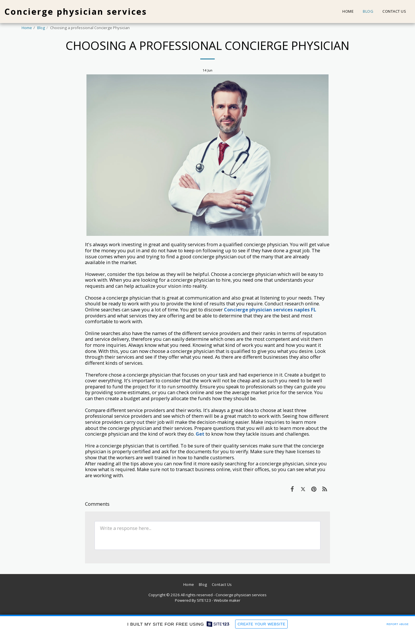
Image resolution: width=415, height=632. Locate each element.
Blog (41, 27)
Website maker (227, 600)
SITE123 (204, 600)
